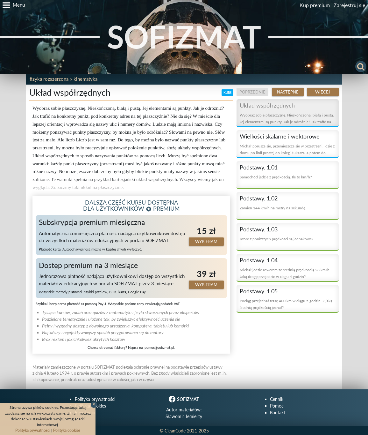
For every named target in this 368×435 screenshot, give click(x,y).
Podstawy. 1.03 (259, 229)
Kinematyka (85, 79)
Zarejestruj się (349, 5)
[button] (12, 5)
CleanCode (175, 430)
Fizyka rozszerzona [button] (49, 79)
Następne (288, 91)
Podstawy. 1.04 (259, 260)
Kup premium (315, 5)
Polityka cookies (66, 430)
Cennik (276, 399)
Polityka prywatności (95, 399)
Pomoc (277, 406)
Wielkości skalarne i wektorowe (280, 136)
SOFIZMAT (184, 36)
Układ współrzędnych (267, 105)
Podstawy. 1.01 (259, 167)
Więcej (322, 91)
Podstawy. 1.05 (259, 291)
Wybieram (206, 241)
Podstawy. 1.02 (259, 198)
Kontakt (277, 412)
